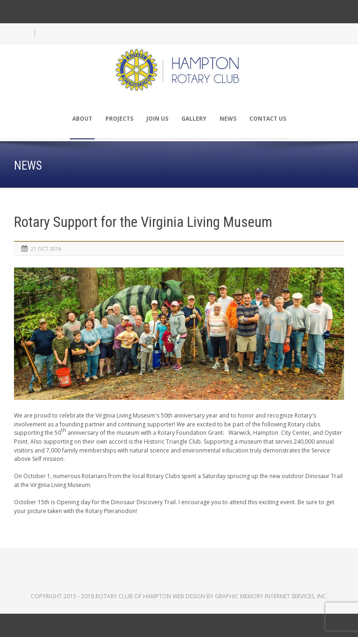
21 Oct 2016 (46, 248)
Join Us (157, 119)
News (228, 119)
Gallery (194, 119)
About (82, 119)
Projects (119, 119)
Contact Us (267, 119)
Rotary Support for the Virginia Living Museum (143, 222)
